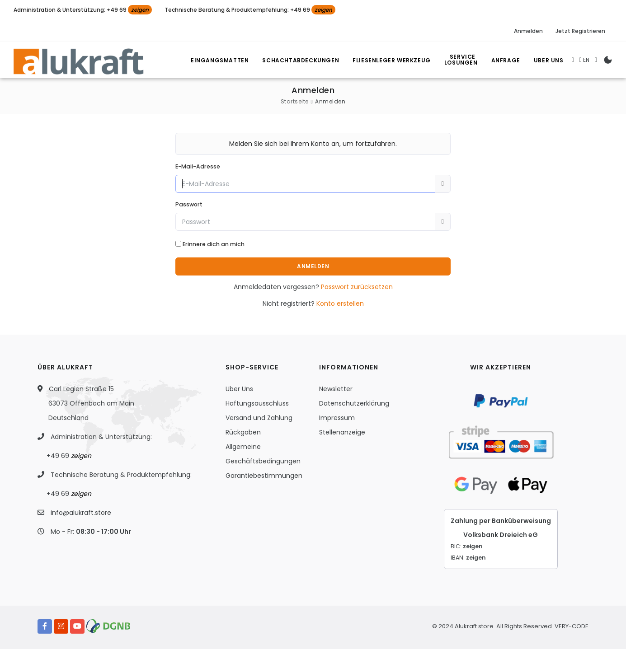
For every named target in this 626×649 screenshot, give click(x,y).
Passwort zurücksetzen (357, 286)
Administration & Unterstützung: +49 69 (83, 9)
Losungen (463, 61)
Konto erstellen (340, 303)
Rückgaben (243, 432)
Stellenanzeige (342, 432)
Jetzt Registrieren (580, 31)
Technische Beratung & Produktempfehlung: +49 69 (250, 9)
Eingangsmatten (220, 60)
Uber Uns (549, 60)
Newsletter (336, 388)
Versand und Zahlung (259, 417)
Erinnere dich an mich (214, 244)
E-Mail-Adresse (197, 166)
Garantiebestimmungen (264, 475)
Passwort (188, 204)
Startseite (295, 101)
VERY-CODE (571, 626)
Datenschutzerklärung (354, 403)
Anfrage (505, 60)
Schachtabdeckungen (300, 60)
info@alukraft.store (81, 512)
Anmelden (528, 31)
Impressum (337, 417)
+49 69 (69, 455)
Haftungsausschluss (257, 403)
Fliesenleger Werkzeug (392, 60)
